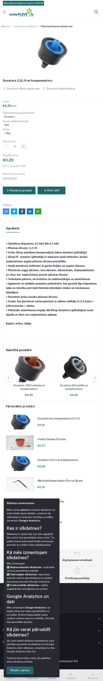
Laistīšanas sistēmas (25, 26)
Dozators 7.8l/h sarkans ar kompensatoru (29, 387)
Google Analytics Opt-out (21, 651)
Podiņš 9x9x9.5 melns (51, 501)
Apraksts (13, 228)
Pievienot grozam (19, 190)
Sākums (5, 26)
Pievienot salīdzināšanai (59, 88)
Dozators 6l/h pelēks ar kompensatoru (74, 387)
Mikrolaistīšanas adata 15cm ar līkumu (60, 480)
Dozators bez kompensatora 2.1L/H (59, 418)
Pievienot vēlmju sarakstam (21, 88)
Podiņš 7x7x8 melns (50, 522)
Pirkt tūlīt (51, 190)
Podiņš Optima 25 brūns (52, 439)
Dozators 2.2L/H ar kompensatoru (58, 460)
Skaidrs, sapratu (20, 670)
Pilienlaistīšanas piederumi (56, 26)
